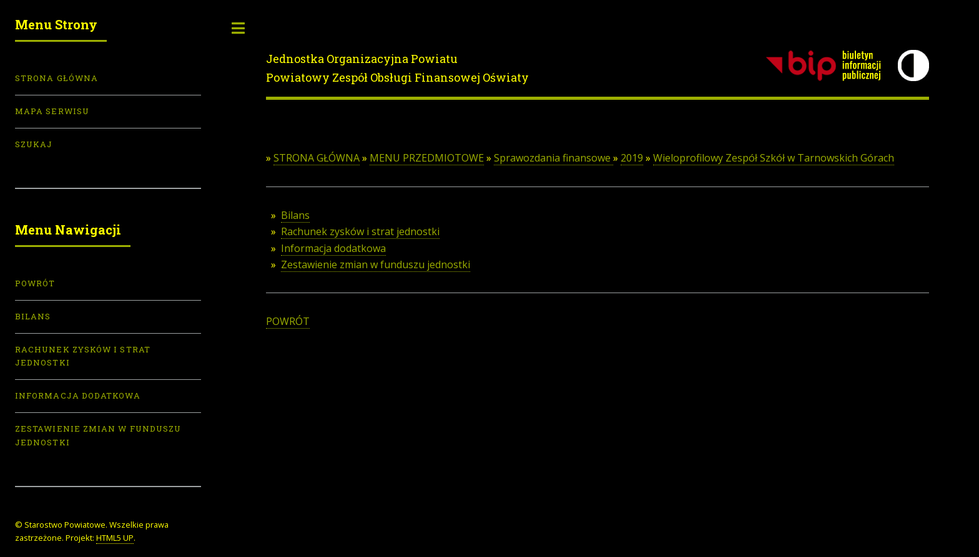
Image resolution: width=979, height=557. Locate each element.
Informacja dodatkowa (333, 248)
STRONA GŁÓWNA (316, 158)
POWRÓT (288, 321)
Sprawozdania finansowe (553, 158)
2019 (632, 158)
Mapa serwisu (52, 111)
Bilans (295, 215)
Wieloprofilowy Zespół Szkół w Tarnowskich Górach (773, 158)
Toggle (238, 28)
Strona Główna (56, 78)
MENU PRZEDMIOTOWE (427, 158)
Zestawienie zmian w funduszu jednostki (375, 264)
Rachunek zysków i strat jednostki (360, 231)
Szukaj (33, 144)
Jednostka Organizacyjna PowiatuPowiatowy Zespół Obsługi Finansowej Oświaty (397, 68)
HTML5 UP (115, 537)
